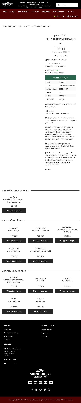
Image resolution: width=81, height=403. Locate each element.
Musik (12, 11)
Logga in (7, 339)
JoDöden (57, 56)
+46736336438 (11, 359)
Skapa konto (8, 336)
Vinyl (19, 26)
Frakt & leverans (47, 330)
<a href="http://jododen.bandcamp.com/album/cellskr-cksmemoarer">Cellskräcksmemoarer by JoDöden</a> (60, 175)
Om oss (44, 336)
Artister (35, 11)
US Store (70, 11)
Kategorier (12, 26)
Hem (5, 11)
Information (58, 11)
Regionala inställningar (11, 333)
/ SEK (57, 16)
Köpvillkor (45, 333)
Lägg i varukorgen (60, 78)
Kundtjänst (7, 330)
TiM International (66, 400)
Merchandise (23, 11)
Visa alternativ (40, 311)
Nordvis (65, 56)
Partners (46, 11)
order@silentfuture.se (13, 364)
